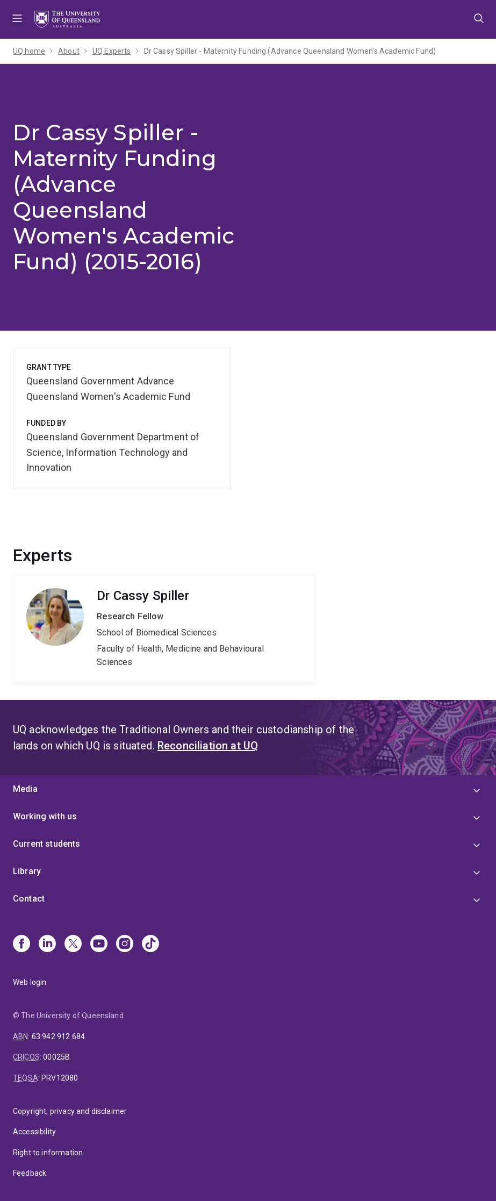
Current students (47, 844)
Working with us (45, 816)
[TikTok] (150, 944)
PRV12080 (59, 1078)
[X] (73, 944)
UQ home (29, 51)
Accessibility (34, 1131)
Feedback (29, 1173)
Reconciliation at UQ (207, 745)
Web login (29, 982)
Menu (17, 19)
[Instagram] (124, 944)
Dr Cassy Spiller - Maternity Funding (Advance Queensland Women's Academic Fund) (290, 51)
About (69, 51)
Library (27, 871)
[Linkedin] (47, 944)
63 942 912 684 (58, 1036)
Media (25, 789)
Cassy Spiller (163, 628)
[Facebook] (21, 944)
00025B (56, 1057)
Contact (29, 898)
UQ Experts (111, 51)
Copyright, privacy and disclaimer (70, 1111)
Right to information (48, 1152)
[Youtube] (98, 944)
